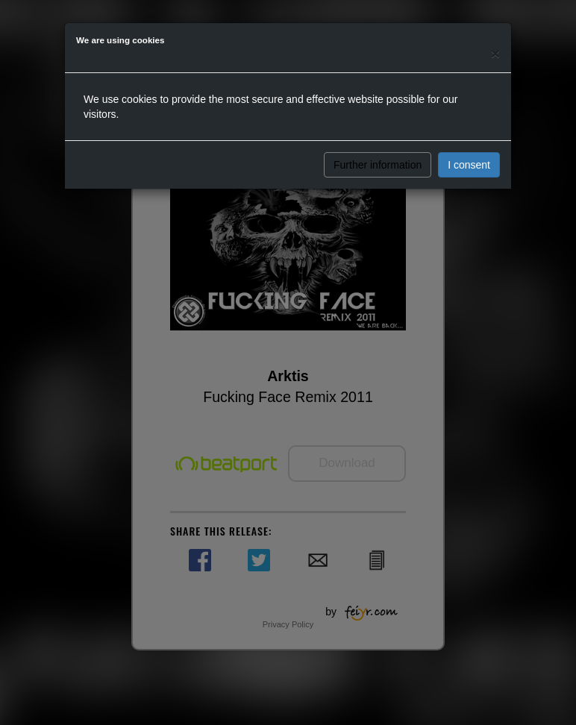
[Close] (495, 53)
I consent (469, 165)
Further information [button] (378, 165)
